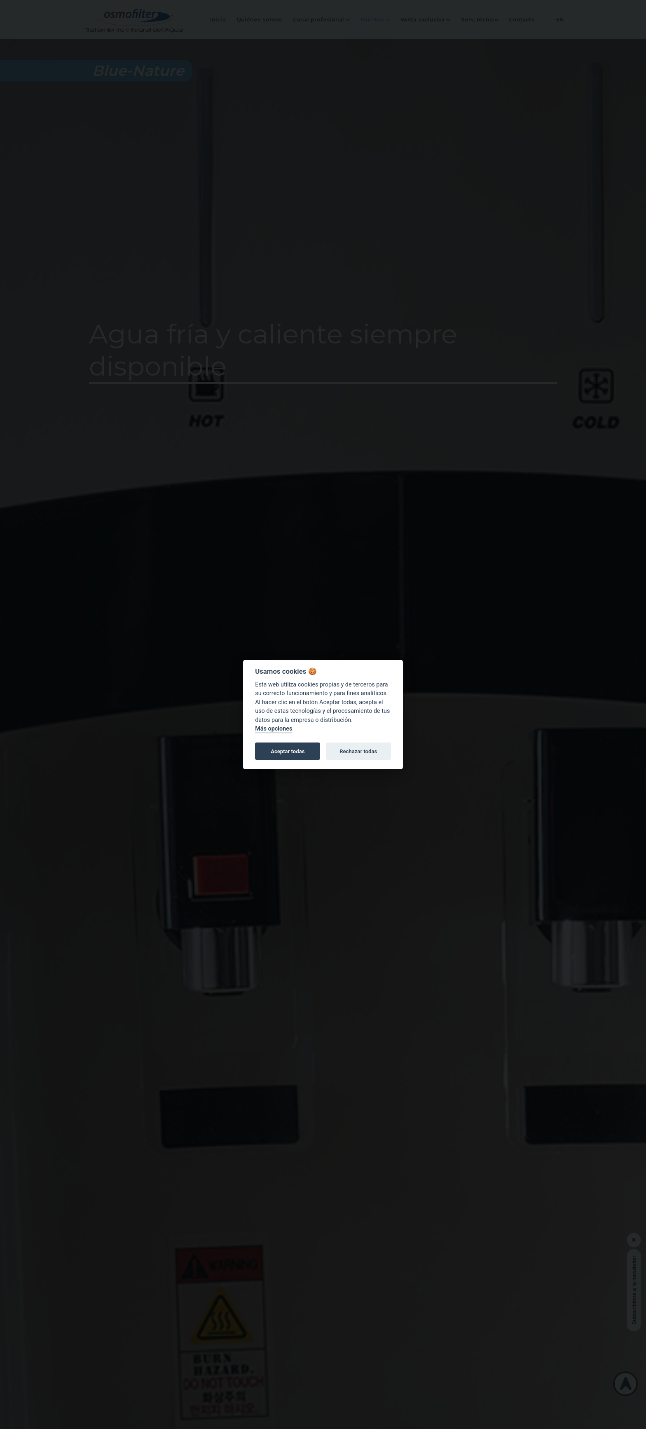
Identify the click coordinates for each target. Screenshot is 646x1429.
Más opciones (273, 729)
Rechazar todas (358, 751)
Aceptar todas (287, 751)
